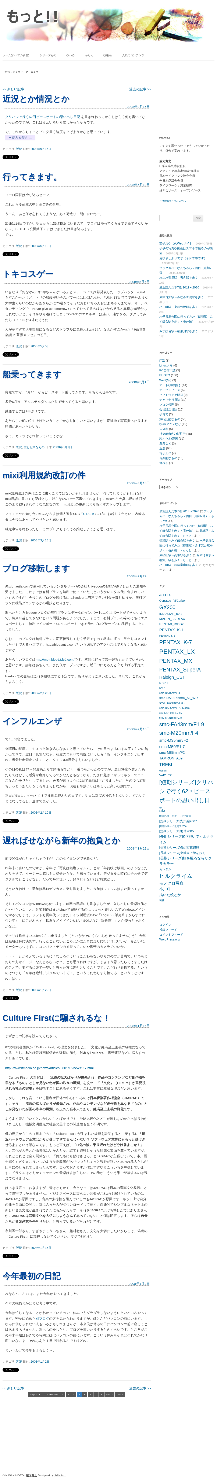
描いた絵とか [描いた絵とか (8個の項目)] (170, 895)
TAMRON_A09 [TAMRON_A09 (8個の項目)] (171, 758)
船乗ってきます (32, 374)
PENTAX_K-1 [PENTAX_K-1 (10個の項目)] (171, 630)
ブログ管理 (166, 404)
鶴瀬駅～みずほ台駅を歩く (177, 540)
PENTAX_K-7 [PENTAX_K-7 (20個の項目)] (175, 642)
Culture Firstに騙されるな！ (56, 1018)
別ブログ (42, 1318)
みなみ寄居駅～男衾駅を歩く (178, 277)
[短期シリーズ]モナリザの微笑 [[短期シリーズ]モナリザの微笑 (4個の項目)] (175, 816)
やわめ (70, 55)
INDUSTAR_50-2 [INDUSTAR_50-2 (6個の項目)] (170, 613)
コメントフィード (171, 934)
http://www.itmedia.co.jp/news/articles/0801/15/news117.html (49, 1068)
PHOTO (164, 375)
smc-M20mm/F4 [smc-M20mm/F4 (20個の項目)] (178, 733)
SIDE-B (88, 514)
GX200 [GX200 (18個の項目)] (167, 607)
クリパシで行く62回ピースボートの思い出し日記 (43, 117)
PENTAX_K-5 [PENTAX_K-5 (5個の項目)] (167, 635)
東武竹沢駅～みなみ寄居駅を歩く (181, 297)
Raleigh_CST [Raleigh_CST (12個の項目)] (172, 677)
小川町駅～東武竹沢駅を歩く (178, 307)
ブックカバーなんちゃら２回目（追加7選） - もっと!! (186, 516)
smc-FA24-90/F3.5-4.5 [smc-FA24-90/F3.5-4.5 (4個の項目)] (170, 713)
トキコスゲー (28, 274)
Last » (120, 1394)
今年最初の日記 (32, 1276)
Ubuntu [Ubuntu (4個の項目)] (163, 770)
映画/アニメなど (170, 424)
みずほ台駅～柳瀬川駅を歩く (178, 331)
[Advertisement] (185, 95)
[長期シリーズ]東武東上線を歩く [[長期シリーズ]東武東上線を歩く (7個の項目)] (182, 853)
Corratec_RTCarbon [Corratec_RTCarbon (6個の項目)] (172, 600)
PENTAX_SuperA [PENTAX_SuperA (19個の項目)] (180, 670)
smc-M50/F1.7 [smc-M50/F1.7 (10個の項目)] (172, 746)
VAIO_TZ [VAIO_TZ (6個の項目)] (165, 775)
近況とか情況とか (36, 98)
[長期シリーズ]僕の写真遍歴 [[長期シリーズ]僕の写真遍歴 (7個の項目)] (179, 847)
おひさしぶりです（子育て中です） (183, 258)
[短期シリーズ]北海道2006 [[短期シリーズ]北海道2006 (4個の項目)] (173, 826)
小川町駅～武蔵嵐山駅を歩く (178, 565)
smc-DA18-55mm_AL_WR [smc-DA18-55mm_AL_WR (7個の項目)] (178, 698)
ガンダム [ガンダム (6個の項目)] (165, 869)
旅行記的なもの (34, 447)
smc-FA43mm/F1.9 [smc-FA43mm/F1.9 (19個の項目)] (181, 724)
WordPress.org (169, 939)
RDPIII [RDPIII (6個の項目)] (163, 683)
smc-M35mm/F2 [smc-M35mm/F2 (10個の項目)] (173, 740)
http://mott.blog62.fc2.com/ (55, 659)
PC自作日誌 (167, 370)
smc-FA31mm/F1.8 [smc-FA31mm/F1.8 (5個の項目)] (170, 717)
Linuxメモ (165, 365)
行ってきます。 (32, 176)
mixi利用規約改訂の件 (44, 475)
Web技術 (165, 380)
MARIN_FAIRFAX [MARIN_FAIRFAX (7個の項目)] (172, 619)
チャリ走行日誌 (169, 399)
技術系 (107, 55)
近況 (19, 149)
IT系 (162, 360)
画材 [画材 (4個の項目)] (161, 900)
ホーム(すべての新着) (16, 55)
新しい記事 (13, 89)
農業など (165, 443)
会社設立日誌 (168, 409)
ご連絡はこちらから (172, 201)
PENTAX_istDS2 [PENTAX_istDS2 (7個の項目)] (171, 624)
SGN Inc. (60, 1475)
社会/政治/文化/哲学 (172, 433)
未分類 (163, 429)
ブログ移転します (36, 568)
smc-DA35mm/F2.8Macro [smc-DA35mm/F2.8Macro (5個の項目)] (174, 708)
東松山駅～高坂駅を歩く (175, 555)
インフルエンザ (32, 721)
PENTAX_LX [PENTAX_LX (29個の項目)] (177, 651)
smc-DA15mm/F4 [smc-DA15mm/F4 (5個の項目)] (169, 693)
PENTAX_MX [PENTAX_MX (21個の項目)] (175, 661)
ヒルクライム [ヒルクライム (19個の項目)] (175, 876)
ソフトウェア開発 (171, 395)
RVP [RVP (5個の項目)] (162, 688)
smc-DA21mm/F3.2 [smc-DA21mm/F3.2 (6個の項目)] (172, 703)
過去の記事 (140, 89)
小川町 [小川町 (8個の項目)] (164, 889)
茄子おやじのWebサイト (175, 243)
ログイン (165, 924)
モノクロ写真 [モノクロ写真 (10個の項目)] (171, 883)
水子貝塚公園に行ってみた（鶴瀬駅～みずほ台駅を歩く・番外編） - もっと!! (186, 545)
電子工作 (165, 453)
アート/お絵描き (170, 385)
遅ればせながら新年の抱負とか (61, 840)
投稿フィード (168, 929)
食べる (163, 463)
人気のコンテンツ (133, 55)
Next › (109, 1394)
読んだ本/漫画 (168, 438)
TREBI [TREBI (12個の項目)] (165, 764)
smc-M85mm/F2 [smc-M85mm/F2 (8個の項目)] (172, 753)
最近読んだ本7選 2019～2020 (179, 287)
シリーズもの (48, 55)
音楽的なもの (168, 458)
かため (89, 55)
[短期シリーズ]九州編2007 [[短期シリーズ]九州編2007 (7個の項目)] (178, 821)
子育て (163, 414)
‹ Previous (52, 1394)
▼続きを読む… (20, 137)
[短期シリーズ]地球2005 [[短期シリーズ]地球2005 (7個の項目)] (176, 831)
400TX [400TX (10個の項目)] (165, 595)
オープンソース (169, 390)
